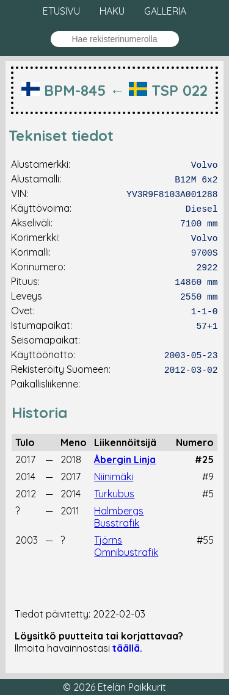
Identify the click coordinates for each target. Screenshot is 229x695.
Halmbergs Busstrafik (119, 517)
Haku (112, 11)
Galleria (165, 11)
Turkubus (114, 494)
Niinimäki (113, 476)
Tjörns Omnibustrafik (126, 546)
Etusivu (61, 11)
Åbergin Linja (125, 459)
